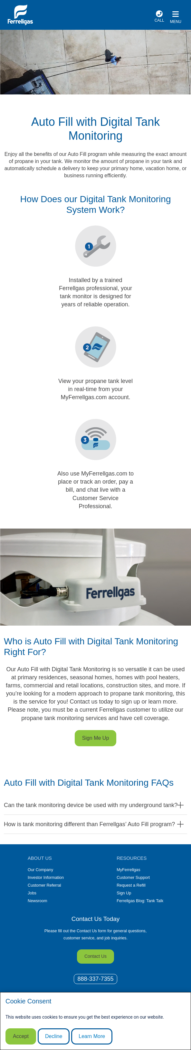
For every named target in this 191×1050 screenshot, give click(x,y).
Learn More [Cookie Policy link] (92, 1036)
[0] (95, 979)
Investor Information (46, 877)
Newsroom (37, 901)
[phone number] (159, 17)
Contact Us (95, 956)
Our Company (40, 870)
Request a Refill (131, 885)
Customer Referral (44, 885)
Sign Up (124, 893)
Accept (21, 1036)
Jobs (32, 893)
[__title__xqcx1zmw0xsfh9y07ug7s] (20, 15)
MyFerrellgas (128, 870)
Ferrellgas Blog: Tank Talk (140, 901)
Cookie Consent (28, 1001)
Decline (53, 1036)
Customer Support (133, 877)
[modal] (95, 1021)
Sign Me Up (95, 738)
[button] (95, 805)
